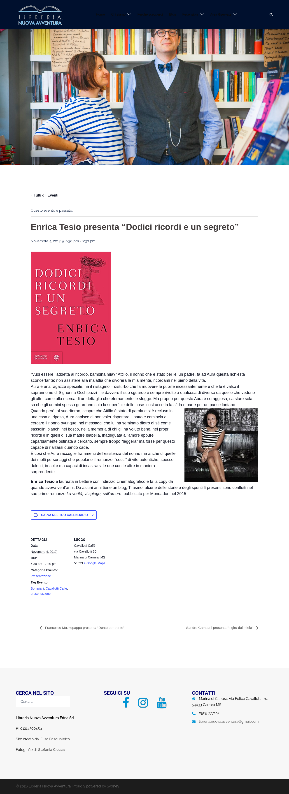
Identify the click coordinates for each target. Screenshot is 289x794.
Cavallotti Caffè (56, 588)
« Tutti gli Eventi (44, 195)
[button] (271, 14)
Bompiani (37, 588)
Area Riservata (220, 14)
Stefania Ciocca (51, 750)
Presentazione (41, 576)
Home (100, 14)
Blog (172, 14)
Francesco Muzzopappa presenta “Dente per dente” (86, 628)
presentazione (41, 593)
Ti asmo (135, 487)
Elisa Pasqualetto (55, 739)
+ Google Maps (94, 563)
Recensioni (190, 14)
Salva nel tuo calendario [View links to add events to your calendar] (64, 515)
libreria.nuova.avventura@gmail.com (229, 721)
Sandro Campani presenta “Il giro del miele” (218, 628)
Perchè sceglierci (150, 14)
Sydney (113, 786)
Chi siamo (118, 14)
